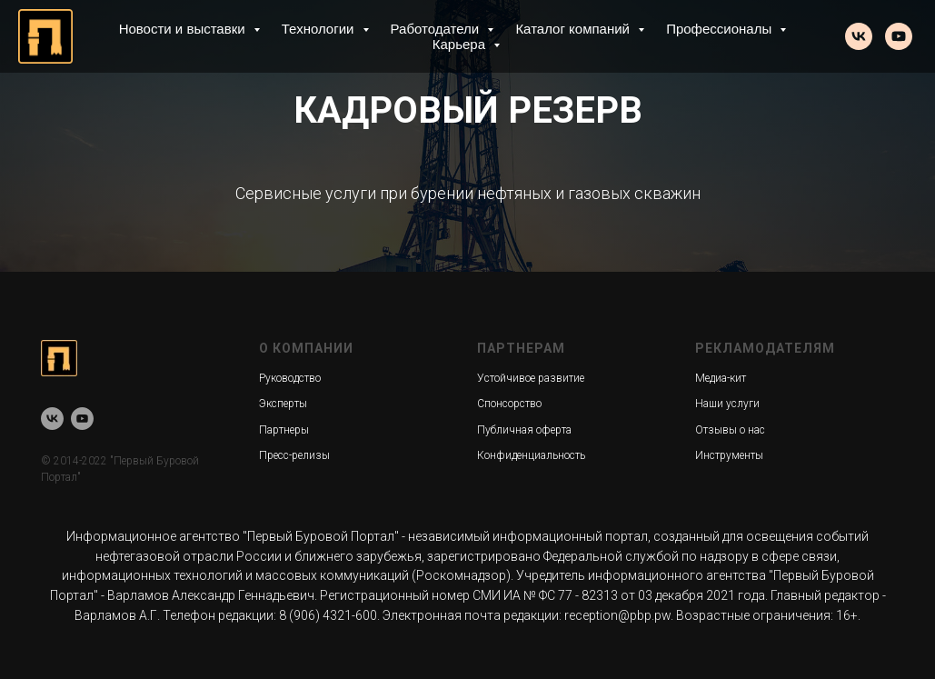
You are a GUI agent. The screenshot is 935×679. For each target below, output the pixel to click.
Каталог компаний (574, 28)
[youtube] (898, 36)
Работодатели (437, 28)
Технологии (320, 28)
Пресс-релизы (294, 455)
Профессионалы (720, 28)
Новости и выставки (184, 28)
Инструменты (729, 455)
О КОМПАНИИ (306, 348)
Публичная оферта (524, 430)
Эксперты (283, 403)
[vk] (858, 36)
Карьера (461, 44)
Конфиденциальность (531, 455)
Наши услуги (727, 403)
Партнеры (284, 430)
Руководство (290, 378)
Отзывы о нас (730, 430)
